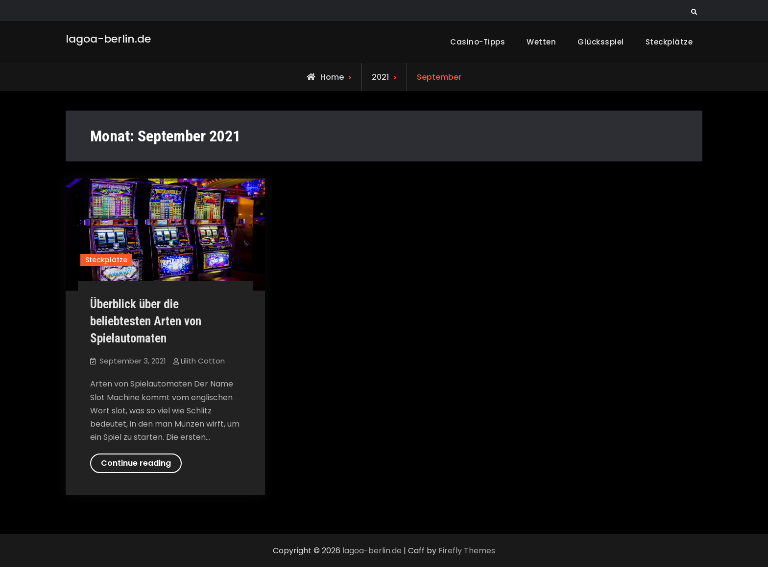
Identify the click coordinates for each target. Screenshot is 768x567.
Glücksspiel (600, 42)
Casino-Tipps (477, 42)
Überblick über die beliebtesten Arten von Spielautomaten (145, 321)
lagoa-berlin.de (108, 38)
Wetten (541, 42)
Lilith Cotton (203, 361)
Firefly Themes (466, 550)
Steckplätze (669, 42)
